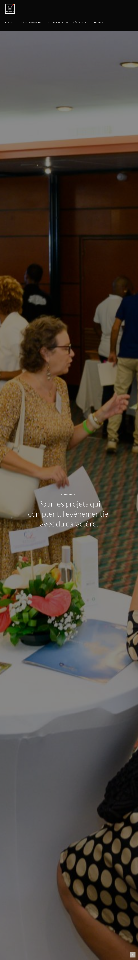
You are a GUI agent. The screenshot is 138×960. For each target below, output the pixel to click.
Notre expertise (58, 22)
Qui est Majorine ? (31, 22)
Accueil (10, 22)
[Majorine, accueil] (10, 9)
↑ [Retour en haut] (132, 954)
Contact (98, 22)
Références (80, 22)
